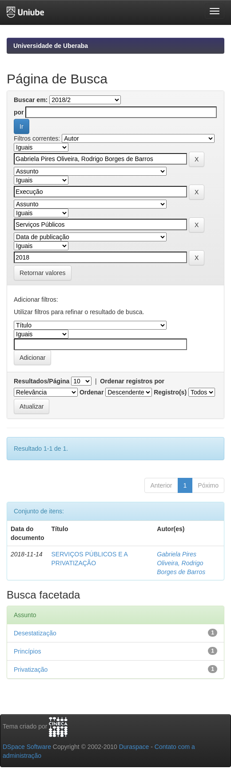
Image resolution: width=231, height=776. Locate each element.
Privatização (31, 669)
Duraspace (134, 746)
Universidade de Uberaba (50, 45)
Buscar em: (31, 99)
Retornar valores (43, 272)
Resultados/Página (41, 381)
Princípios (27, 651)
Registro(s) (170, 392)
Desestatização (35, 633)
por (19, 112)
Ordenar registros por (132, 381)
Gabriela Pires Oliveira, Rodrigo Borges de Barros (181, 563)
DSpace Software (27, 746)
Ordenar (92, 392)
